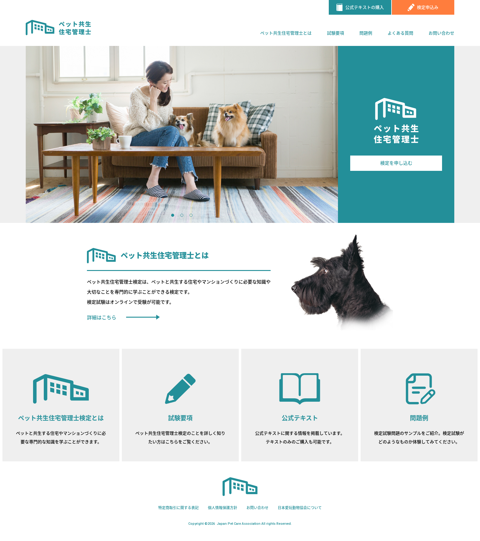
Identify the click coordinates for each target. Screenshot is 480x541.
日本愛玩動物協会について (300, 508)
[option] (182, 134)
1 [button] (172, 215)
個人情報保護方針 (222, 508)
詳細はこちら (101, 318)
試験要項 (335, 33)
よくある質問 (400, 33)
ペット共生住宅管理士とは (286, 33)
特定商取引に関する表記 (178, 508)
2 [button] (181, 215)
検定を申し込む (396, 163)
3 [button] (191, 215)
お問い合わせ (441, 33)
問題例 (365, 33)
